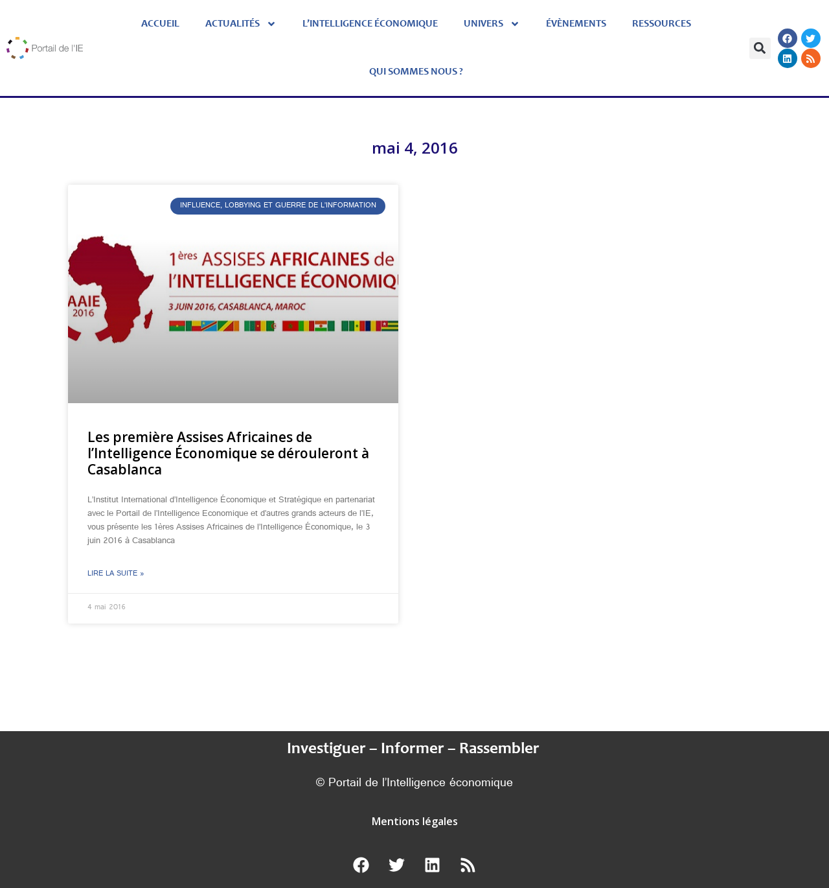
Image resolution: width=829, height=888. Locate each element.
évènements (576, 24)
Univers (492, 24)
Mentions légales (415, 821)
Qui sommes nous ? (416, 72)
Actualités (241, 24)
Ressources (661, 24)
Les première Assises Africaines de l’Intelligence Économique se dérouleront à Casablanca (228, 453)
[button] (760, 48)
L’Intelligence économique (370, 24)
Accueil (160, 24)
